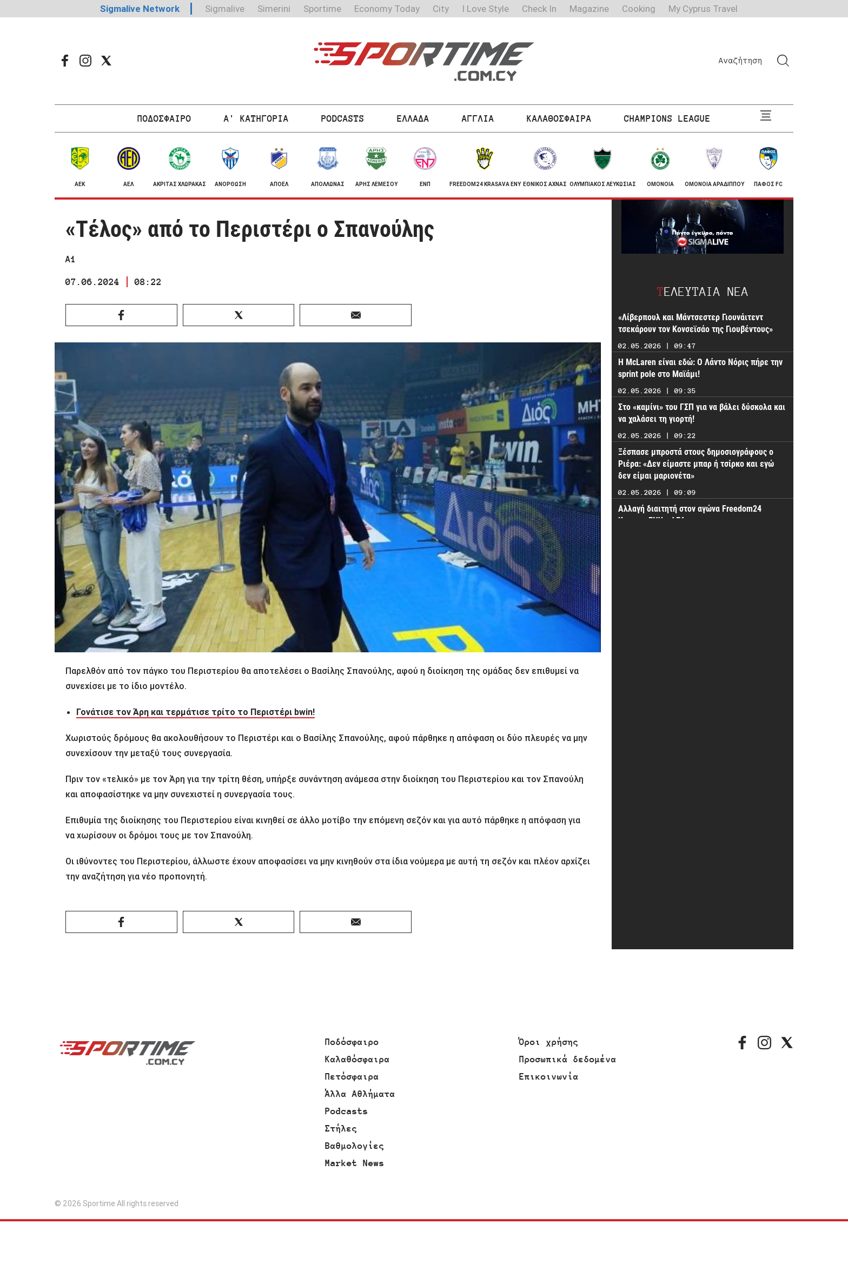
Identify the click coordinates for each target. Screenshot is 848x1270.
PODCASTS (343, 118)
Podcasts (346, 1111)
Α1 (70, 259)
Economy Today (387, 9)
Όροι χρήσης (549, 1041)
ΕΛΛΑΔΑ (413, 118)
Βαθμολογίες (355, 1145)
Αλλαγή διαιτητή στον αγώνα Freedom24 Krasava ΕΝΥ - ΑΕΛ (689, 515)
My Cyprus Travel (703, 9)
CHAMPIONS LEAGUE (667, 118)
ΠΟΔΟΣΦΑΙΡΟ (164, 118)
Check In (539, 9)
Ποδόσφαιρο (352, 1041)
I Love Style (485, 9)
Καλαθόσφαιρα (357, 1059)
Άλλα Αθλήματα (360, 1093)
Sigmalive (224, 9)
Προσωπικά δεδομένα (568, 1059)
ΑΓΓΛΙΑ (478, 118)
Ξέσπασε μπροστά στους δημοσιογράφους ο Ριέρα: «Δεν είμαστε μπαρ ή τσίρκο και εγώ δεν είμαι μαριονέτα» (696, 464)
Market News (355, 1162)
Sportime (322, 9)
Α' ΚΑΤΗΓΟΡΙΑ (256, 118)
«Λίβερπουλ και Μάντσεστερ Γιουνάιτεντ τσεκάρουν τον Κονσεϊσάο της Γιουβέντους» (695, 323)
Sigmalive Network (140, 9)
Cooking (638, 9)
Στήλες (341, 1128)
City (441, 9)
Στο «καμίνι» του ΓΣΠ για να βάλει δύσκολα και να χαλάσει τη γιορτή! (701, 413)
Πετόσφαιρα (352, 1076)
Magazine (589, 9)
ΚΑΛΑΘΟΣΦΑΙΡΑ (559, 118)
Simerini (273, 9)
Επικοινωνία (549, 1076)
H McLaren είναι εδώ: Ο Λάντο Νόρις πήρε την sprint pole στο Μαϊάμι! (700, 368)
